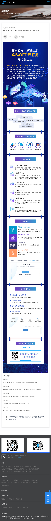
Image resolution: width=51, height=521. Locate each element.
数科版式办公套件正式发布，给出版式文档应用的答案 (19, 396)
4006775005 (17, 457)
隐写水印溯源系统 (19, 469)
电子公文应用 (5, 480)
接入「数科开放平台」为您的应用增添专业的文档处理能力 (20, 383)
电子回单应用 (34, 480)
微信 (7, 37)
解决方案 (4, 476)
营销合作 (4, 499)
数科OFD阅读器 (6, 466)
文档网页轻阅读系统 (30, 466)
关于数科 (4, 507)
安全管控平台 (36, 483)
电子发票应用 (15, 483)
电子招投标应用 (25, 483)
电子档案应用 (25, 480)
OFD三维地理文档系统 (32, 469)
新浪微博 (19, 37)
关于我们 (4, 504)
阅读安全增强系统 (6, 471)
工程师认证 (19, 499)
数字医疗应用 (5, 483)
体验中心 (4, 490)
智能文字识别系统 (6, 469)
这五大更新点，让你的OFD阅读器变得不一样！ (17, 403)
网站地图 (4, 513)
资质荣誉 (11, 507)
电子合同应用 (5, 485)
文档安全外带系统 (19, 471)
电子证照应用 (15, 480)
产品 (2, 463)
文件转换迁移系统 (17, 466)
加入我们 (18, 507)
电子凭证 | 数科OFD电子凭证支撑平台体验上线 (16, 410)
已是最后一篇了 (13, 419)
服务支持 (11, 499)
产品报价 (28, 471)
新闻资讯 (25, 507)
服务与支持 (4, 495)
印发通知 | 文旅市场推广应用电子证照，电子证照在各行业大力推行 (22, 389)
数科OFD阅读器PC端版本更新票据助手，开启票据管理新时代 (26, 417)
